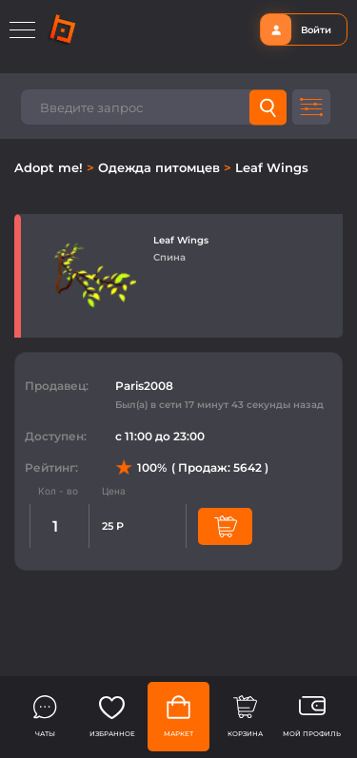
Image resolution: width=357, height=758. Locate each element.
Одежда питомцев (161, 167)
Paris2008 (144, 386)
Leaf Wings (271, 167)
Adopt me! (50, 167)
